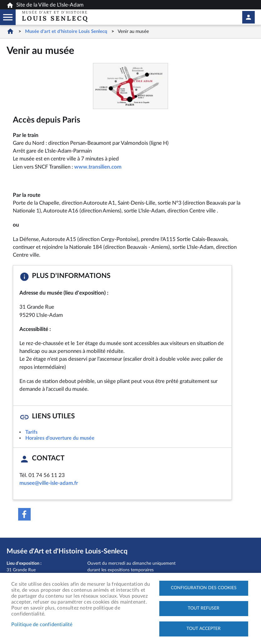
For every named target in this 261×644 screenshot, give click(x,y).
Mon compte (248, 17)
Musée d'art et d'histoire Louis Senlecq (66, 31)
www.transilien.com (97, 167)
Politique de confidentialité (42, 624)
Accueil (10, 31)
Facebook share (24, 514)
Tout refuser (203, 608)
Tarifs (31, 432)
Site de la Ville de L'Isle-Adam (45, 5)
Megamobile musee (8, 17)
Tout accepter (204, 628)
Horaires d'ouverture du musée (60, 438)
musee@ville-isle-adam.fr (48, 483)
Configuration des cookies (204, 588)
